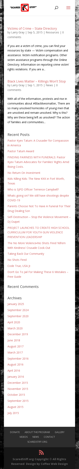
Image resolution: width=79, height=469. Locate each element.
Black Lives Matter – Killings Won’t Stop (36, 81)
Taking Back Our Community (25, 254)
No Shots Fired (17, 260)
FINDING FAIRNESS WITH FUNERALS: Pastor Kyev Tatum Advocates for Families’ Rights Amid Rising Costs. (38, 162)
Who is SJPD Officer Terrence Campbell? (33, 189)
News (49, 85)
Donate (15, 432)
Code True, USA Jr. (19, 266)
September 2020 (18, 316)
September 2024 (18, 310)
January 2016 (15, 376)
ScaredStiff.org (37, 441)
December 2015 (17, 383)
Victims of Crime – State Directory (32, 28)
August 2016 (15, 364)
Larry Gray (17, 32)
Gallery (59, 432)
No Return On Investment (23, 173)
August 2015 (15, 407)
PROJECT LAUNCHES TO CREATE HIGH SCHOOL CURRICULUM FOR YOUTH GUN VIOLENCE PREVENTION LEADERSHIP (38, 232)
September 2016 (18, 358)
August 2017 (15, 346)
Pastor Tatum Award (20, 151)
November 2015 (17, 389)
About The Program (37, 432)
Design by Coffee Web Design (47, 464)
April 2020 (13, 322)
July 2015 (13, 413)
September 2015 (18, 401)
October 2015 (16, 395)
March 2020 (15, 328)
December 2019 (17, 334)
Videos (24, 437)
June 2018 (13, 340)
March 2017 (15, 352)
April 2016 (13, 370)
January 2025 (15, 304)
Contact (49, 437)
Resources (52, 32)
